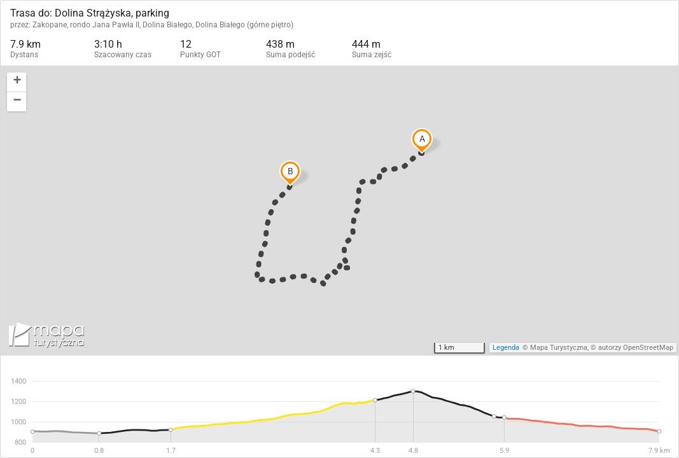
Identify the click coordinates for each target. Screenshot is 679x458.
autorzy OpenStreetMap (635, 348)
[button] (16, 82)
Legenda (506, 348)
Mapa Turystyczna (558, 348)
